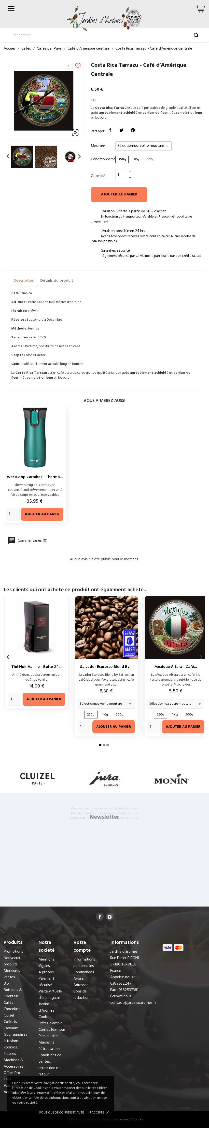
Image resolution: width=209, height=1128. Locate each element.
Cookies (45, 1017)
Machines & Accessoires (13, 1063)
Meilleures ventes (12, 974)
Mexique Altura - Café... (175, 667)
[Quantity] (13, 514)
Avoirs (78, 979)
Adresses (80, 985)
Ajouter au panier (119, 194)
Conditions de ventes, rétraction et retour (50, 1065)
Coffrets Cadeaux (11, 1025)
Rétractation (49, 1049)
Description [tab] (24, 280)
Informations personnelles (84, 962)
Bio (6, 983)
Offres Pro (12, 1073)
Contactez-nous (52, 1030)
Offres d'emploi (51, 1023)
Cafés (8, 1003)
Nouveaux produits (12, 961)
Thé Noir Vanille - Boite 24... (36, 667)
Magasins (46, 1042)
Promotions (13, 952)
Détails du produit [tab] (56, 280)
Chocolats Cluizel (12, 1012)
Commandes (83, 972)
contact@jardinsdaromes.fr (133, 1003)
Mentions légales (46, 962)
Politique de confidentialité (61, 1112)
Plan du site (48, 1036)
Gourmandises (15, 1035)
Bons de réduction (81, 994)
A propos (46, 972)
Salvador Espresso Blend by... (106, 667)
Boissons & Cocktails (13, 993)
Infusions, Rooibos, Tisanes (12, 1047)
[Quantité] (121, 174)
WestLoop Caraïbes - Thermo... (35, 477)
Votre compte (82, 946)
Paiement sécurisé (46, 982)
